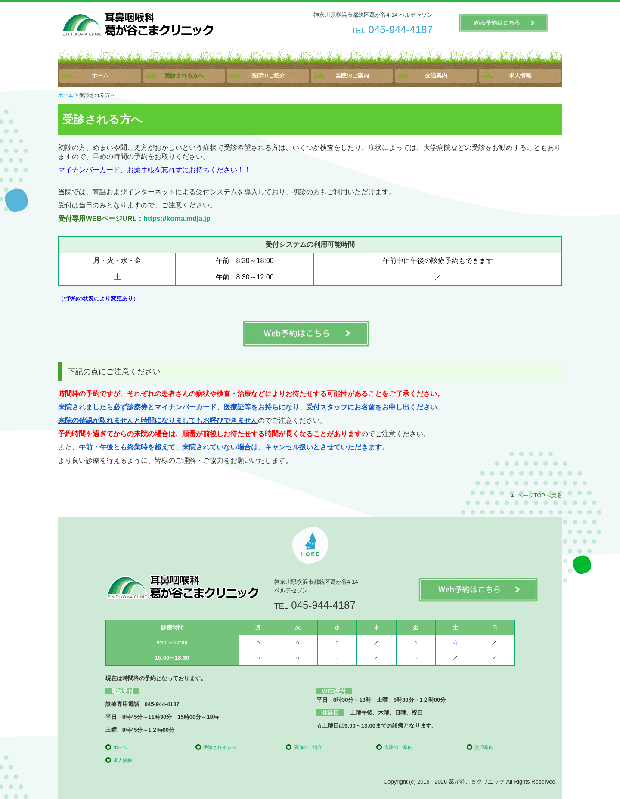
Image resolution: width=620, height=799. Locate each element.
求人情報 (520, 75)
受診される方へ (184, 75)
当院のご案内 (352, 75)
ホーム (100, 75)
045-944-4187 (401, 29)
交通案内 (436, 75)
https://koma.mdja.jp (177, 218)
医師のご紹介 (268, 75)
